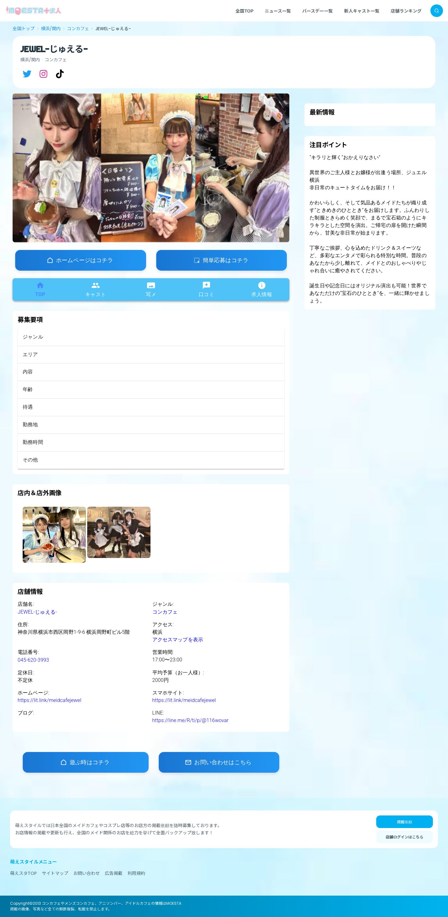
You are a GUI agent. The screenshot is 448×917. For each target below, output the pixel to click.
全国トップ (24, 28)
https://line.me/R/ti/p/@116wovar (190, 720)
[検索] (436, 10)
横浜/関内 (51, 28)
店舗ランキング (406, 11)
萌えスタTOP (23, 873)
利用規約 (136, 873)
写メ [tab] (151, 289)
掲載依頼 (404, 821)
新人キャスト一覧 (361, 11)
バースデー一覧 (317, 11)
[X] (27, 74)
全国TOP (244, 11)
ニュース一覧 (278, 11)
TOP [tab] (40, 289)
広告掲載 (113, 873)
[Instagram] (43, 74)
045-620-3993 (33, 660)
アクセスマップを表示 (177, 640)
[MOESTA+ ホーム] (33, 11)
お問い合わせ (86, 873)
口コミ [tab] (206, 289)
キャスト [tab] (95, 289)
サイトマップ (55, 873)
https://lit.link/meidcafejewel (49, 700)
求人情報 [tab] (261, 289)
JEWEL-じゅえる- (37, 612)
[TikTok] (60, 74)
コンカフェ (78, 28)
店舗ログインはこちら (404, 836)
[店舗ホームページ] (80, 260)
